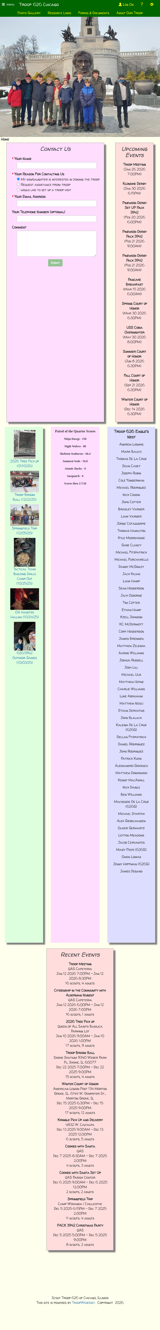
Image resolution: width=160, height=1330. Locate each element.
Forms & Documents (93, 13)
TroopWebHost (83, 1302)
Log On (126, 4)
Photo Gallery (28, 13)
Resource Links (59, 13)
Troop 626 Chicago (39, 4)
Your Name (21, 158)
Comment (19, 227)
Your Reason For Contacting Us (38, 174)
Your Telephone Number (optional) (38, 212)
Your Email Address (29, 196)
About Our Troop (129, 13)
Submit (55, 263)
